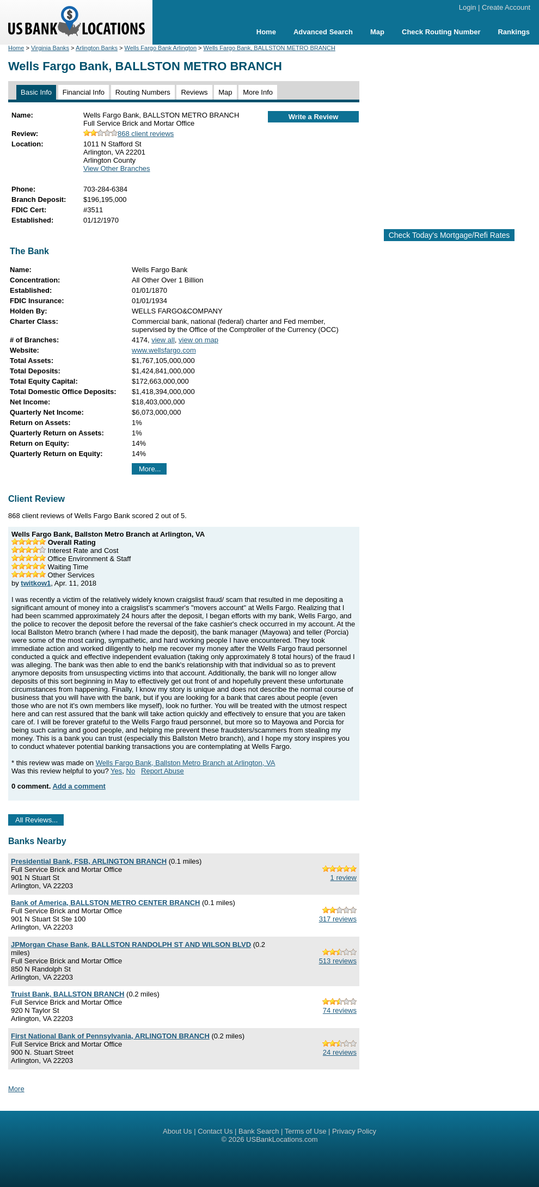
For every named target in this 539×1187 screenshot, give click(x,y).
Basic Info (36, 92)
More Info (258, 92)
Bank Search (258, 1131)
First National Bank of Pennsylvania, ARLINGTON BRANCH (110, 1036)
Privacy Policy (354, 1131)
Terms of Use (306, 1131)
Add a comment (79, 786)
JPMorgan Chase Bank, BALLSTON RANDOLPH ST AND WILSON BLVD (131, 944)
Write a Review (314, 117)
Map (377, 32)
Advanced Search (323, 32)
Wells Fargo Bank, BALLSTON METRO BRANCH (269, 48)
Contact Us (215, 1131)
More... (150, 469)
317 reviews (338, 919)
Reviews (194, 92)
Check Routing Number (441, 32)
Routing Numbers (142, 92)
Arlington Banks (97, 48)
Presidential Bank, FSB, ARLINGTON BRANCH (89, 861)
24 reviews (340, 1052)
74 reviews (340, 1010)
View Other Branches (116, 168)
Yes (116, 771)
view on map (198, 340)
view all (163, 340)
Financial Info (84, 92)
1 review (343, 878)
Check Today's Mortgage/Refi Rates (449, 235)
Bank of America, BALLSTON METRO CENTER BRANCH (105, 903)
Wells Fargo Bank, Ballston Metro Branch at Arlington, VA (185, 763)
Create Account (506, 7)
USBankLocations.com (282, 1139)
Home (266, 32)
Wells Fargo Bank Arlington (161, 48)
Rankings (514, 32)
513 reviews (338, 961)
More (16, 1089)
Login (467, 7)
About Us (177, 1131)
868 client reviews (128, 134)
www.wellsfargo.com (164, 350)
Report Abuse (162, 771)
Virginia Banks (50, 48)
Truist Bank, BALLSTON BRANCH (68, 994)
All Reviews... (36, 820)
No (131, 771)
